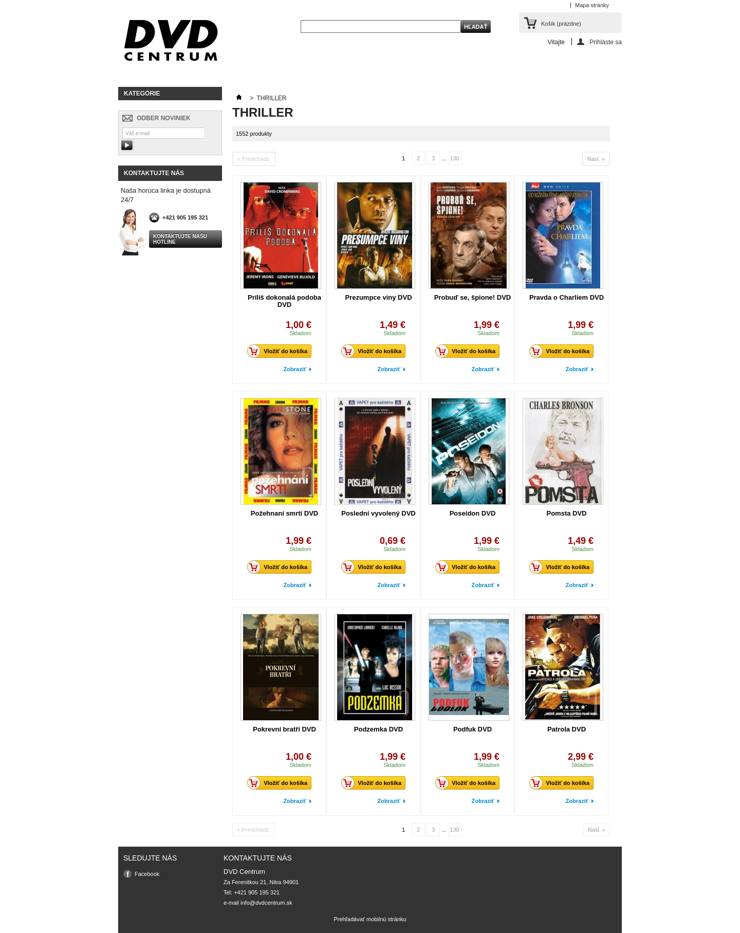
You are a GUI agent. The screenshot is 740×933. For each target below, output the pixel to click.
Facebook (147, 874)
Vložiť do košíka (280, 351)
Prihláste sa (605, 42)
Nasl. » (596, 159)
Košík (561, 24)
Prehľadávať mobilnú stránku (370, 919)
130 (454, 158)
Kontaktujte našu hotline (180, 239)
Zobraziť (295, 369)
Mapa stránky (592, 5)
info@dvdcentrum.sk (266, 903)
